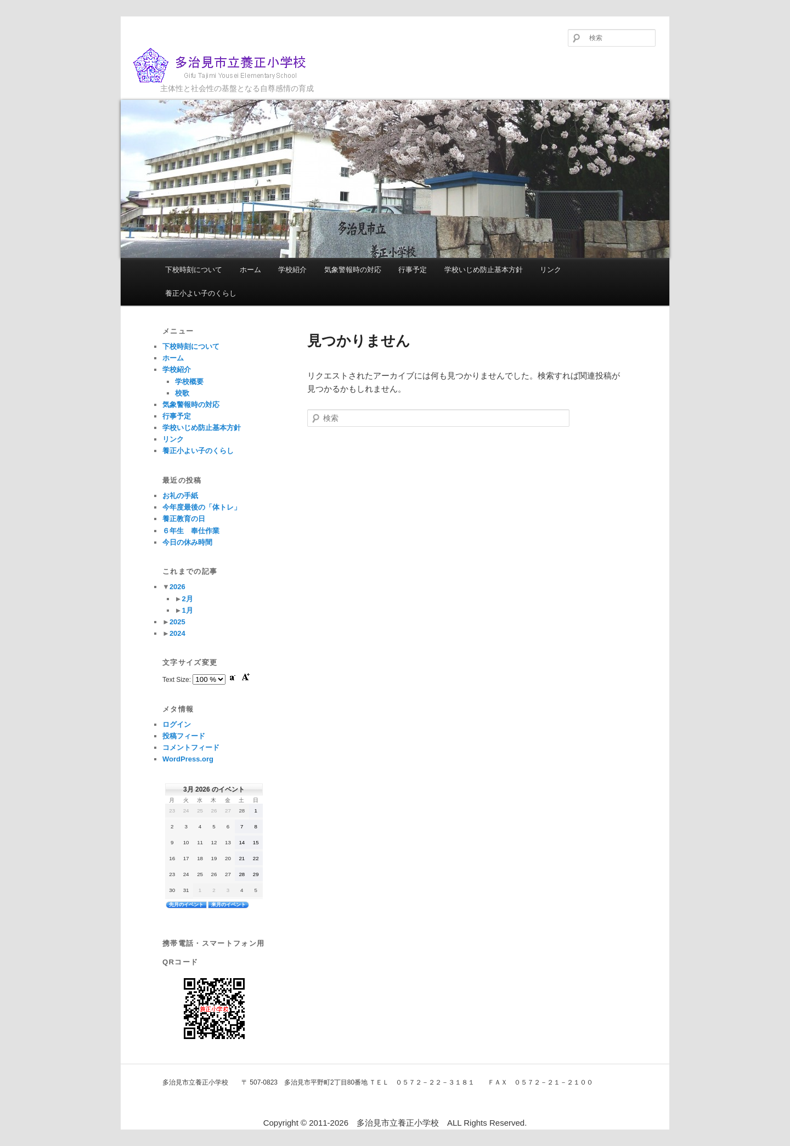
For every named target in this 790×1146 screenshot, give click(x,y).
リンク (550, 270)
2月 (187, 599)
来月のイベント (228, 904)
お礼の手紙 (180, 496)
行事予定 (412, 270)
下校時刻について (193, 270)
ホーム (250, 270)
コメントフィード (190, 747)
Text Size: (177, 680)
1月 (187, 610)
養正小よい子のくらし (200, 293)
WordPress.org (187, 759)
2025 (177, 622)
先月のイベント (186, 904)
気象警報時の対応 (352, 270)
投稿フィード (183, 736)
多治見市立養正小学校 (228, 65)
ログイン (176, 724)
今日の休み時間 (187, 542)
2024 (177, 633)
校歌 (182, 393)
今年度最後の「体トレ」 (201, 507)
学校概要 (189, 381)
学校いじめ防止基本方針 (483, 270)
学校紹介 (292, 270)
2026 (177, 587)
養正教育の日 (183, 519)
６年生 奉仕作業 (190, 531)
